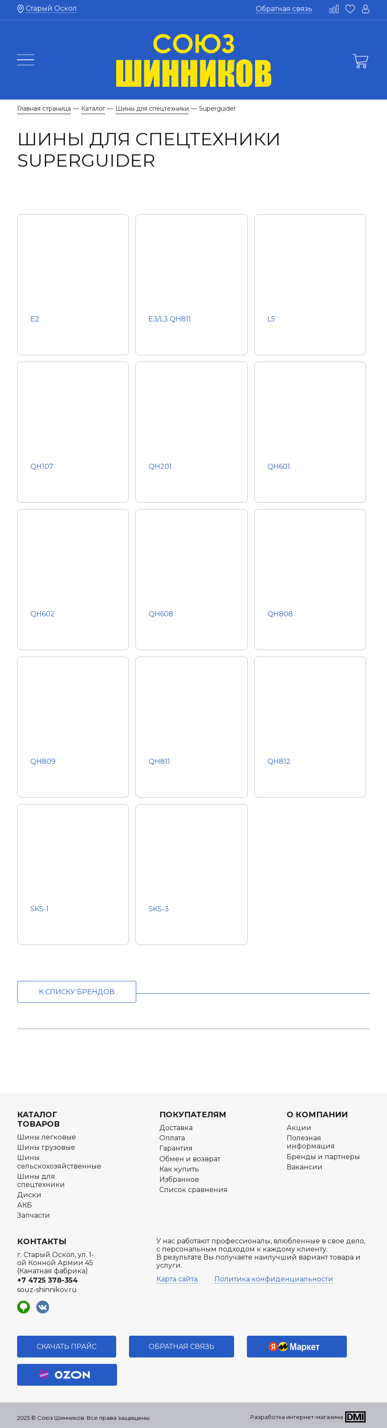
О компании (317, 1114)
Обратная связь (284, 9)
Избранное (179, 1179)
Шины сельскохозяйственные (59, 1162)
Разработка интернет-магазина (296, 1416)
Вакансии (304, 1167)
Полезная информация (311, 1142)
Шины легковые (46, 1137)
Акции (299, 1128)
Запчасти (33, 1215)
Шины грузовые (46, 1147)
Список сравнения (193, 1190)
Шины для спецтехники (41, 1180)
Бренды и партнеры (323, 1157)
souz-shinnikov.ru (47, 1290)
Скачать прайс (67, 1347)
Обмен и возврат (189, 1159)
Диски (29, 1195)
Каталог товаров (38, 1119)
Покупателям (192, 1114)
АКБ (24, 1205)
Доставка (176, 1128)
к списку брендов (76, 992)
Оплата (172, 1138)
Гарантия (176, 1148)
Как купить (179, 1169)
